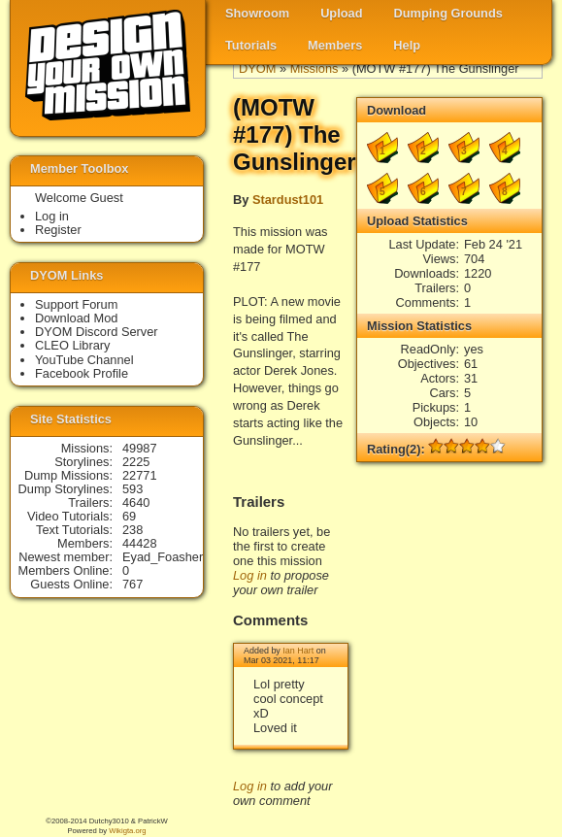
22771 (139, 475)
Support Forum (76, 304)
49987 (139, 448)
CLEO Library (73, 345)
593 (132, 489)
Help (406, 45)
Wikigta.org (127, 830)
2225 (135, 461)
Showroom (257, 13)
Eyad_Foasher (162, 557)
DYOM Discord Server (96, 331)
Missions (314, 68)
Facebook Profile (81, 373)
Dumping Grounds (448, 13)
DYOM (257, 68)
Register (58, 229)
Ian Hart (298, 650)
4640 (135, 502)
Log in (250, 575)
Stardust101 (287, 199)
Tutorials (251, 45)
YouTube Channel (84, 359)
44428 (139, 543)
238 (132, 529)
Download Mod (76, 318)
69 (129, 516)
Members (335, 45)
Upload (341, 13)
